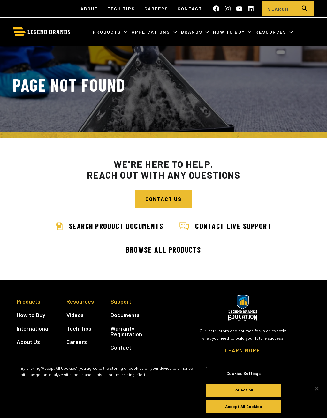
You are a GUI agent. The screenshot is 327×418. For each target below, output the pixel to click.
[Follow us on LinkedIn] (250, 8)
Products (108, 31)
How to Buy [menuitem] (31, 314)
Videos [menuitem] (75, 314)
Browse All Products (163, 249)
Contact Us (163, 199)
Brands (192, 31)
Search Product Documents (110, 226)
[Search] (278, 8)
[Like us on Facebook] (216, 8)
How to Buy (230, 31)
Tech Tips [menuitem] (121, 8)
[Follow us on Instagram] (227, 8)
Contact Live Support (225, 226)
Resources (271, 31)
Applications (152, 31)
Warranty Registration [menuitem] (126, 331)
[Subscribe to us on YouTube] (239, 8)
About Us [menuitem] (28, 341)
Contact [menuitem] (190, 8)
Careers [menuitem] (156, 8)
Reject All (243, 392)
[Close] (317, 392)
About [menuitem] (89, 8)
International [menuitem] (33, 328)
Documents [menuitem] (125, 314)
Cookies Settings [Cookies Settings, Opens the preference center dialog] (243, 376)
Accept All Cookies (243, 409)
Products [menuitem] (28, 301)
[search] (304, 8)
